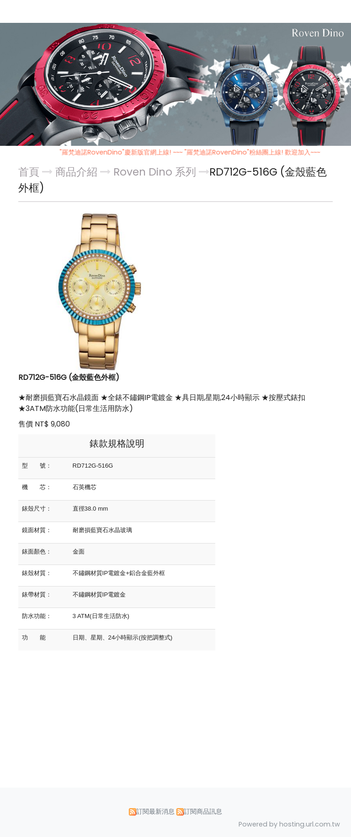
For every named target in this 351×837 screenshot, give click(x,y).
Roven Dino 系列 (154, 172)
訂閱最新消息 (155, 811)
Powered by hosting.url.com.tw (289, 824)
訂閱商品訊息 (203, 811)
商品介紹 (77, 172)
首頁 (28, 172)
